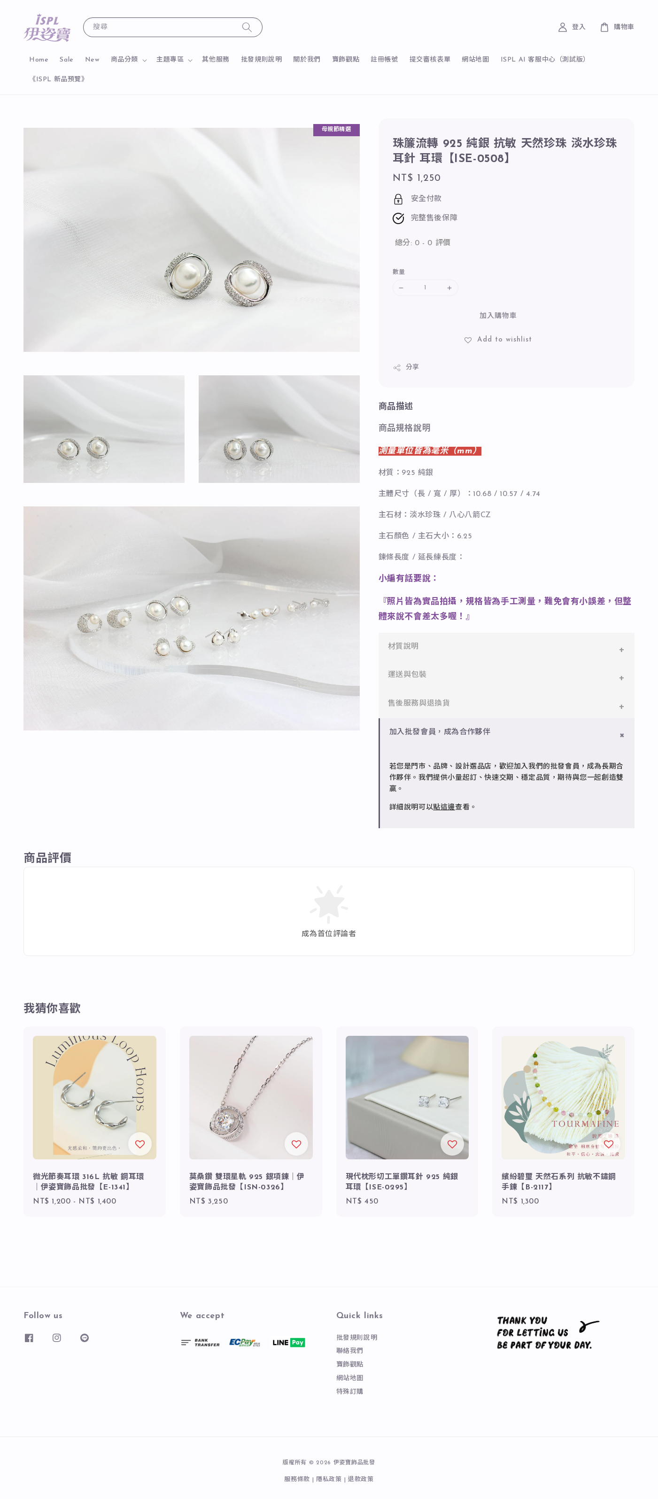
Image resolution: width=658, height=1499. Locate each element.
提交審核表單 (430, 59)
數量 (399, 272)
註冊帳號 (384, 59)
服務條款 (297, 1479)
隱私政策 (329, 1479)
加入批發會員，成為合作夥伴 (440, 732)
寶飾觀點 (345, 59)
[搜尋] (247, 27)
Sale (66, 59)
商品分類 (124, 59)
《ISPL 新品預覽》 (58, 79)
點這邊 (444, 807)
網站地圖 (475, 59)
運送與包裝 (407, 675)
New (92, 59)
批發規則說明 (261, 59)
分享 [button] (406, 368)
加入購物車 (498, 316)
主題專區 (170, 59)
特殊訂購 (350, 1392)
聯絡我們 (350, 1351)
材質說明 (403, 647)
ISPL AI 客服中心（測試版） (545, 59)
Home (38, 59)
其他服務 (215, 59)
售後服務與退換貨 (419, 703)
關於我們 (306, 59)
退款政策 (361, 1479)
